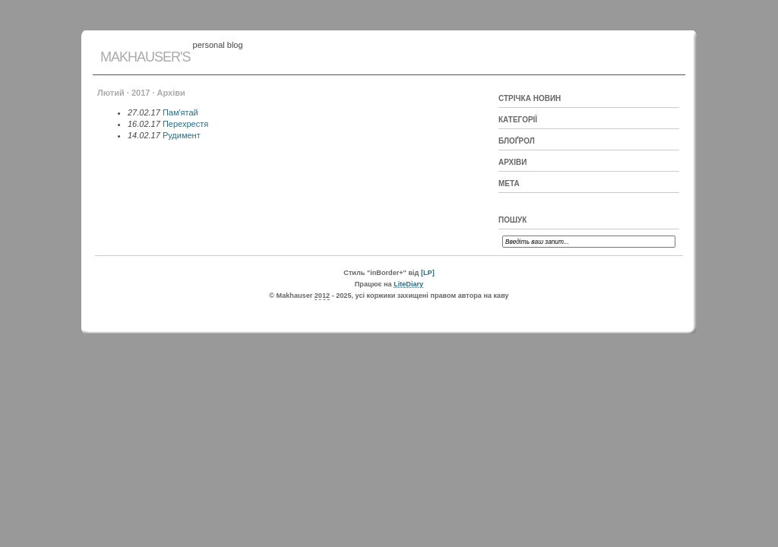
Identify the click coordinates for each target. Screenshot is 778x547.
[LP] (428, 273)
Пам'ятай (180, 112)
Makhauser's (145, 57)
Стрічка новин (529, 98)
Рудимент (182, 135)
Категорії (517, 119)
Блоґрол (516, 141)
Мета (509, 183)
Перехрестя (185, 123)
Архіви (512, 162)
